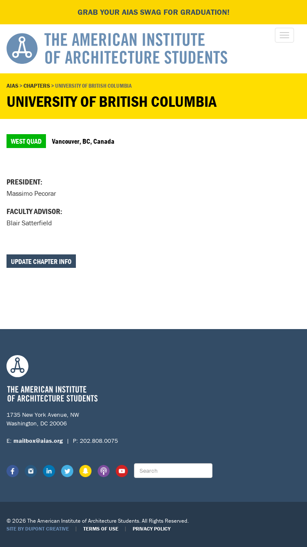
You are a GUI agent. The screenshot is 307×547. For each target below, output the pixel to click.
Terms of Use (100, 528)
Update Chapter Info (41, 261)
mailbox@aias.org (38, 441)
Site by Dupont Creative (38, 528)
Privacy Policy (151, 528)
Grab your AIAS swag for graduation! (153, 12)
